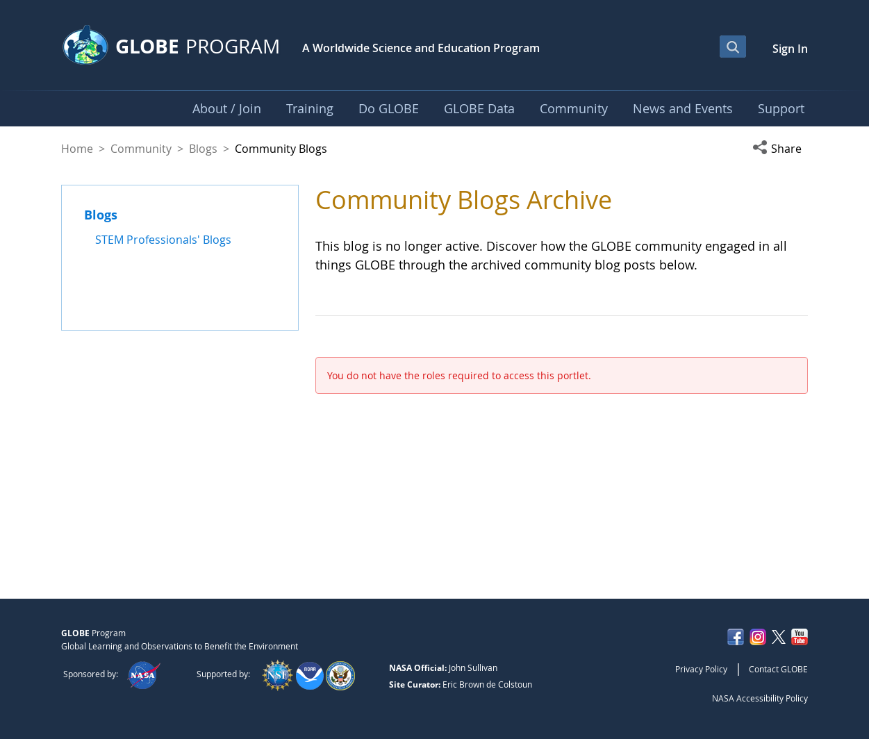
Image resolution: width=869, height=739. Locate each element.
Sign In (790, 48)
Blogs (203, 148)
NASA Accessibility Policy (760, 698)
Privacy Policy (701, 668)
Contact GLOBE (778, 668)
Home (77, 148)
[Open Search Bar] (733, 46)
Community (141, 148)
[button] (780, 148)
